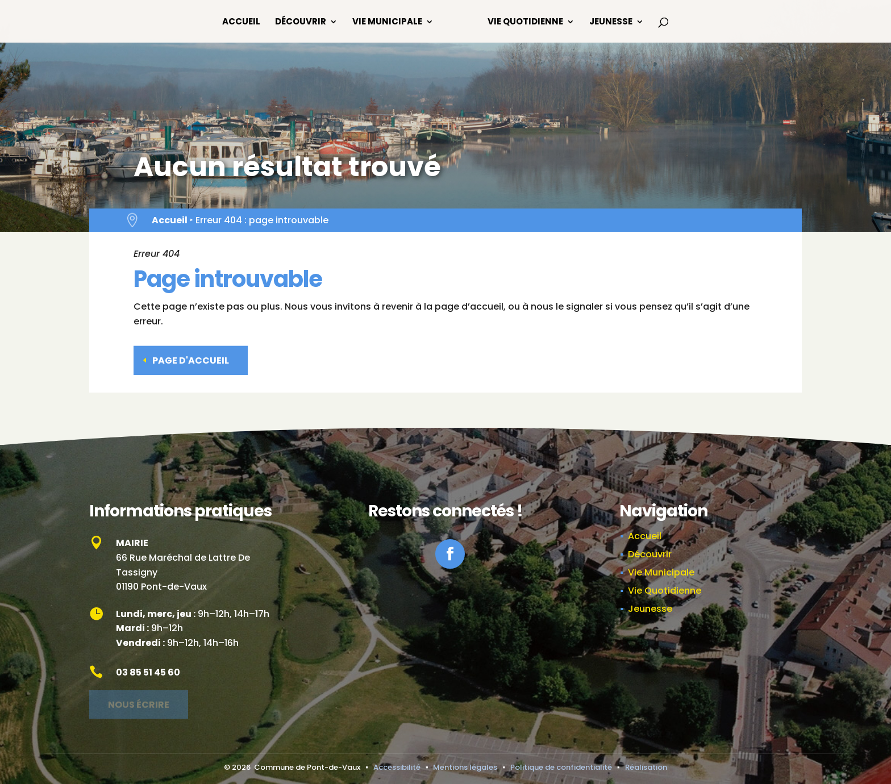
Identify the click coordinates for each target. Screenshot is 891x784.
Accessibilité (396, 767)
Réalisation (646, 767)
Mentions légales (465, 767)
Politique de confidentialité (561, 767)
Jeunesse (610, 22)
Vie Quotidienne (525, 22)
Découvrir (300, 22)
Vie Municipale (387, 22)
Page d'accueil (190, 357)
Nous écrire (138, 700)
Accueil (241, 22)
